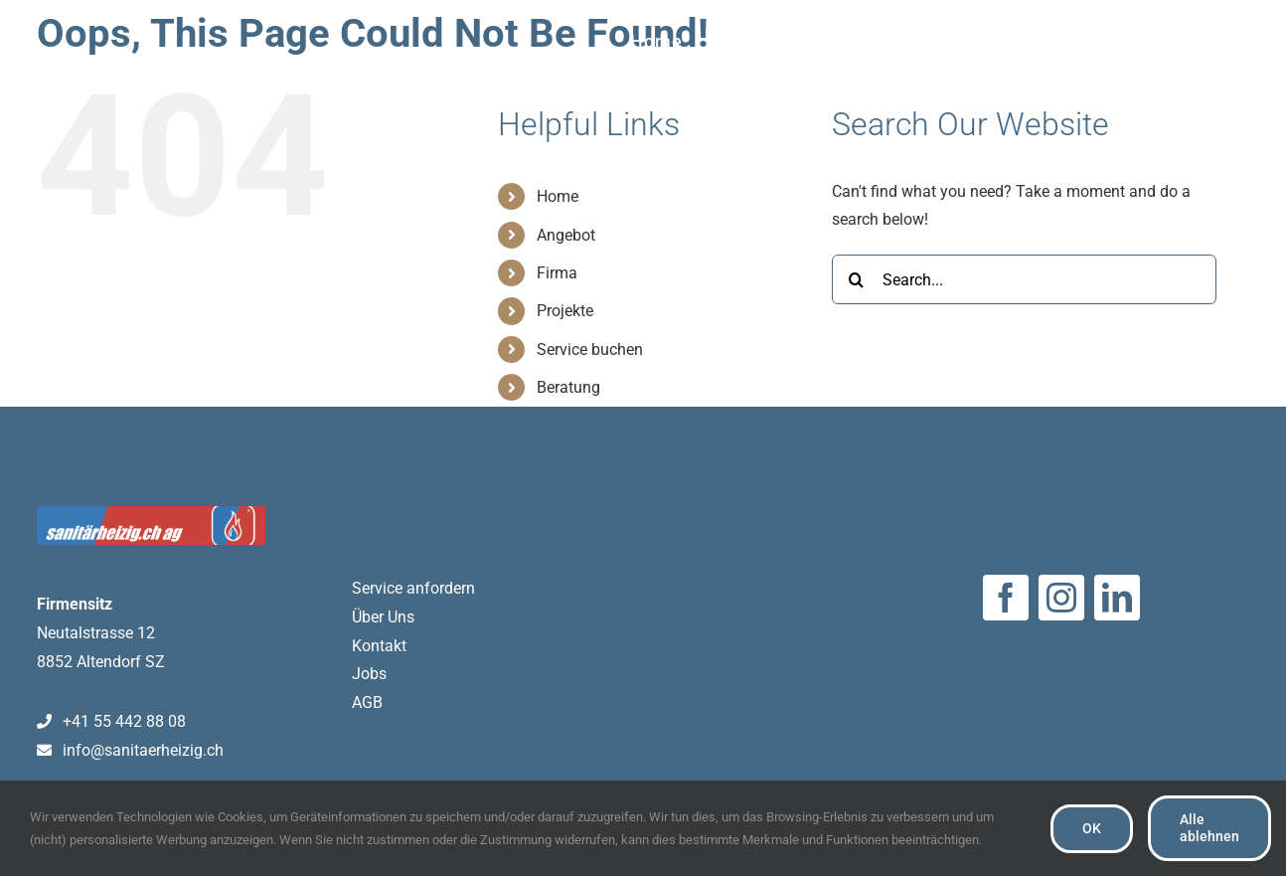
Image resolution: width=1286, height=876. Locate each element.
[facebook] (1006, 597)
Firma (557, 272)
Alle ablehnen (1209, 827)
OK (1091, 828)
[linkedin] (1117, 597)
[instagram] (1061, 597)
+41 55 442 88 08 (112, 721)
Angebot (566, 235)
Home (557, 196)
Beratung (568, 387)
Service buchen (590, 349)
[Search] (857, 279)
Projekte (565, 310)
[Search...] (1024, 279)
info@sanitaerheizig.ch (131, 750)
